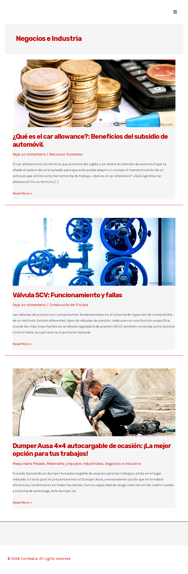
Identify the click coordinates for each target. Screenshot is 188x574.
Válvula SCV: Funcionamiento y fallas (67, 295)
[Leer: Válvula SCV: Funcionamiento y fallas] (94, 251)
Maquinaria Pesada (29, 464)
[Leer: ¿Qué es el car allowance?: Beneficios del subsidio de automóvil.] (94, 93)
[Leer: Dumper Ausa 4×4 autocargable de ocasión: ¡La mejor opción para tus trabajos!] (94, 402)
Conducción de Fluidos (68, 305)
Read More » (22, 194)
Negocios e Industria (123, 464)
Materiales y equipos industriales (74, 464)
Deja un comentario (29, 154)
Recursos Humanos (66, 154)
